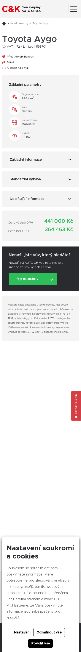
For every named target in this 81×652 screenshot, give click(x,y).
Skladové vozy (19, 23)
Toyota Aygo (41, 23)
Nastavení (22, 632)
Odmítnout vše (49, 632)
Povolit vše (40, 643)
